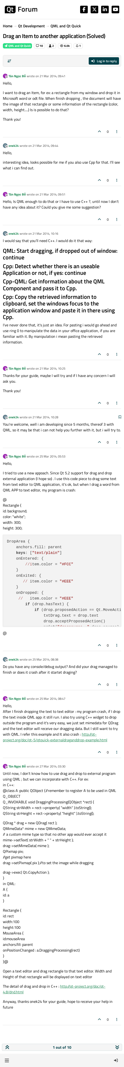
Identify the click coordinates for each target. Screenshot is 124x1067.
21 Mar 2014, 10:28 (45, 417)
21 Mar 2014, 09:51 (52, 194)
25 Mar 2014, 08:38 (45, 659)
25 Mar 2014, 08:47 (52, 698)
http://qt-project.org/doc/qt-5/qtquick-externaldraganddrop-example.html (55, 737)
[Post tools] (117, 131)
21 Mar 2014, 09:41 (52, 76)
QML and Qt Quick (17, 45)
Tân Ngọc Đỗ (17, 76)
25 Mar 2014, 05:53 (52, 456)
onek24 (14, 145)
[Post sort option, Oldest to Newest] (9, 61)
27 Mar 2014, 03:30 (52, 766)
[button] (7, 1060)
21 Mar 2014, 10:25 (52, 368)
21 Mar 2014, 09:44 (45, 145)
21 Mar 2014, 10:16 (45, 233)
